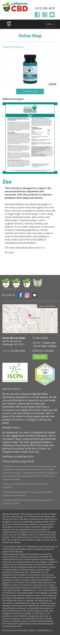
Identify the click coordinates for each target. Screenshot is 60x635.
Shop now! (40, 356)
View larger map (47, 306)
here (42, 247)
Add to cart (30, 91)
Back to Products (14, 47)
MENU (50, 24)
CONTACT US (9, 289)
